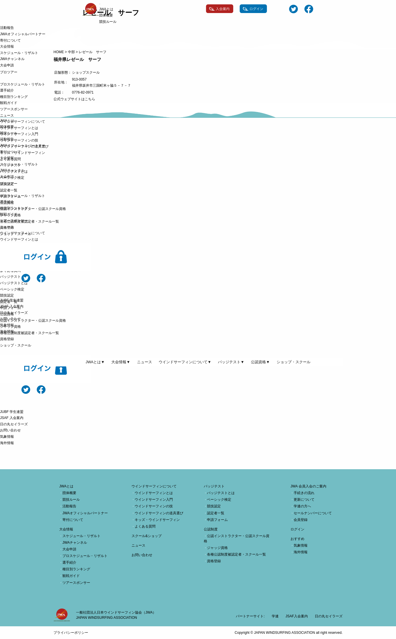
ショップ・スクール (15, 234)
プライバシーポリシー (70, 633)
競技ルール (107, 22)
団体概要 (106, 15)
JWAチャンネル (12, 59)
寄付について (10, 40)
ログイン (297, 529)
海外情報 (7, 331)
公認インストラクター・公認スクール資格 (33, 209)
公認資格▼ (260, 362)
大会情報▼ (120, 362)
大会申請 (7, 65)
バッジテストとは (14, 171)
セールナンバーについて (313, 513)
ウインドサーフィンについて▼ (185, 362)
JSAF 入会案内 (11, 306)
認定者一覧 (8, 190)
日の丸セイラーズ (14, 313)
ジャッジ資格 (10, 215)
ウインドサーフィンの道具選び (24, 146)
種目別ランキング (14, 97)
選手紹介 (7, 90)
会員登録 (301, 520)
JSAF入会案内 (297, 616)
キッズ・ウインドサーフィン (22, 153)
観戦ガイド (8, 103)
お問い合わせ (10, 319)
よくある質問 (10, 159)
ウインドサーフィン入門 (19, 134)
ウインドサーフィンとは (19, 128)
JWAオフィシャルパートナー (22, 34)
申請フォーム (10, 196)
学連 (275, 616)
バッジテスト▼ (231, 362)
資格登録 (7, 228)
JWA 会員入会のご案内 (308, 486)
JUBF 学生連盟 (11, 300)
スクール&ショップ (147, 536)
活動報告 (7, 28)
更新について (304, 500)
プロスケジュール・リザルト (22, 84)
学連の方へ (302, 506)
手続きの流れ (304, 493)
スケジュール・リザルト (19, 53)
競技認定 (7, 184)
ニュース (7, 115)
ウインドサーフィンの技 (19, 140)
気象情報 (7, 325)
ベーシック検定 (12, 178)
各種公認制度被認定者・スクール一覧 (29, 221)
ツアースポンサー (14, 109)
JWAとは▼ (95, 362)
